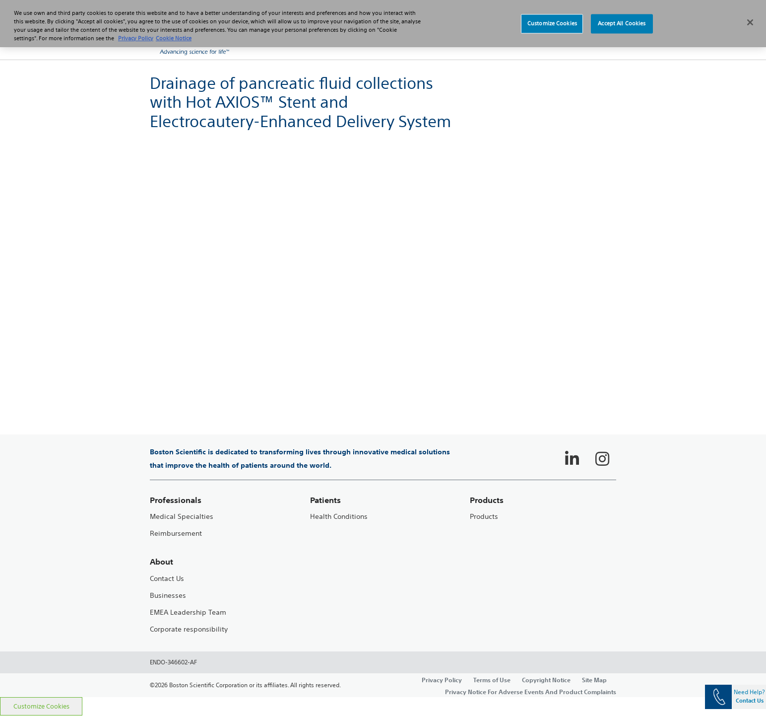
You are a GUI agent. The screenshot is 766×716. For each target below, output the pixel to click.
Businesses (168, 595)
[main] (383, 378)
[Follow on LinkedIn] (572, 459)
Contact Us (167, 578)
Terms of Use (492, 680)
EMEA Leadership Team (188, 612)
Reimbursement (176, 533)
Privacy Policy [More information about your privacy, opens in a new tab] (135, 38)
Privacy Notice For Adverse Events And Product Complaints (530, 692)
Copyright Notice (546, 680)
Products (484, 516)
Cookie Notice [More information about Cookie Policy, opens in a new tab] (174, 38)
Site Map (594, 680)
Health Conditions (339, 516)
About (161, 562)
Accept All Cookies (621, 23)
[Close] (750, 22)
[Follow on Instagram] (602, 459)
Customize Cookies (41, 706)
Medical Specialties (181, 516)
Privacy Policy (442, 680)
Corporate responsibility (189, 629)
